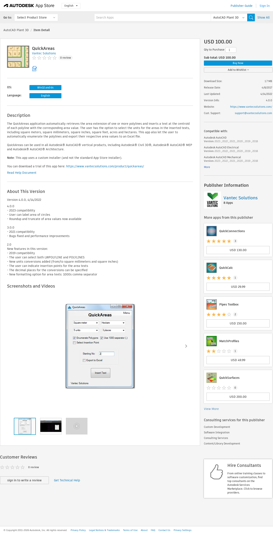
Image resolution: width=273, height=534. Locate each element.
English (71, 5)
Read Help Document (21, 173)
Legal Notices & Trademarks (104, 530)
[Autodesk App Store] (29, 6)
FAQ (153, 530)
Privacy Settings (183, 530)
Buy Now (238, 63)
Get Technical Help (67, 480)
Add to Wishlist (238, 70)
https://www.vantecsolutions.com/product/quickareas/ (105, 166)
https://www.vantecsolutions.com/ (251, 107)
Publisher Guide (242, 6)
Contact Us (164, 530)
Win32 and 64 (45, 87)
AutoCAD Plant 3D (16, 30)
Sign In (265, 6)
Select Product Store (32, 17)
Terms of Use (130, 530)
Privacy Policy (78, 530)
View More (211, 409)
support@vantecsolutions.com (253, 113)
